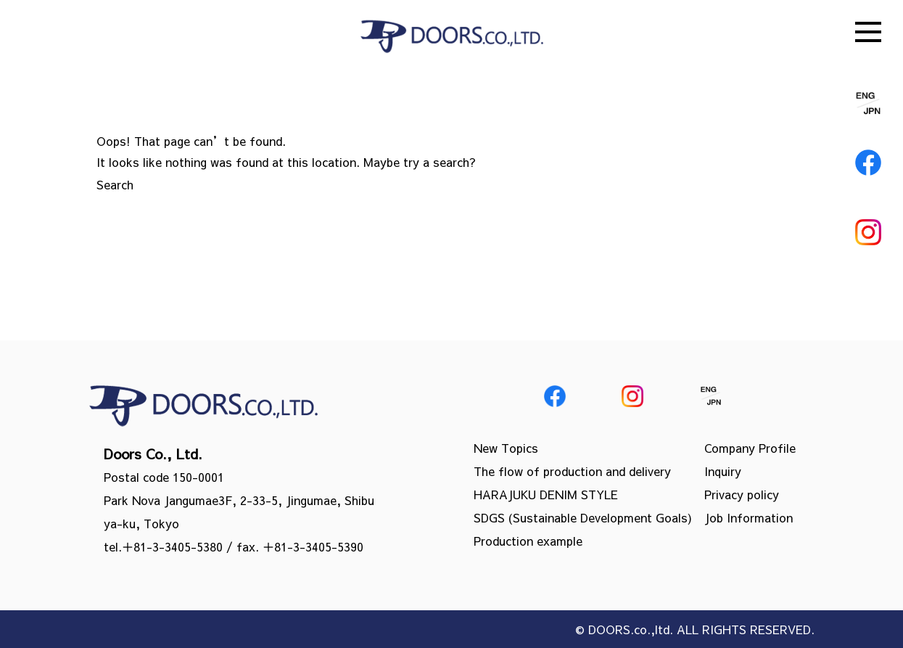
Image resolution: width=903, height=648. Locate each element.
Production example (528, 541)
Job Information (748, 517)
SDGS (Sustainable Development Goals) (583, 517)
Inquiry (722, 471)
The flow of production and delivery (572, 471)
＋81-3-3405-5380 (172, 546)
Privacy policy (741, 494)
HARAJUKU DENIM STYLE (546, 494)
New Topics (506, 448)
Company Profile (750, 448)
